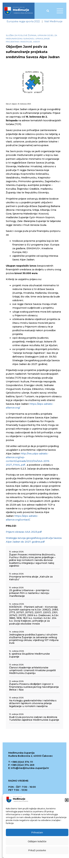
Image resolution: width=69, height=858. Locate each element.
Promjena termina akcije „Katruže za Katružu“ (31, 578)
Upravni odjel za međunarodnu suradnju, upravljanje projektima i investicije (31, 38)
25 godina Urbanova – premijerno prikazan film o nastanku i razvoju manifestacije (29, 593)
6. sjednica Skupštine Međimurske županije (29, 655)
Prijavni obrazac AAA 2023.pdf (24, 531)
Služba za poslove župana (21, 35)
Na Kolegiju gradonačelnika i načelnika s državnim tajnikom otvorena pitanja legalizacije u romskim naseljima (32, 703)
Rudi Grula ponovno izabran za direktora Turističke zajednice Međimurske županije (34, 718)
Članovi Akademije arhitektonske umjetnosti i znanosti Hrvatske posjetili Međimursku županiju (32, 670)
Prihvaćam (37, 832)
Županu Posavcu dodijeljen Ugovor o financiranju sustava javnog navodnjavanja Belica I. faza (34, 687)
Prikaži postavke (37, 850)
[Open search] (48, 10)
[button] (66, 800)
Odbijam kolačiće (37, 841)
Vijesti (36, 41)
